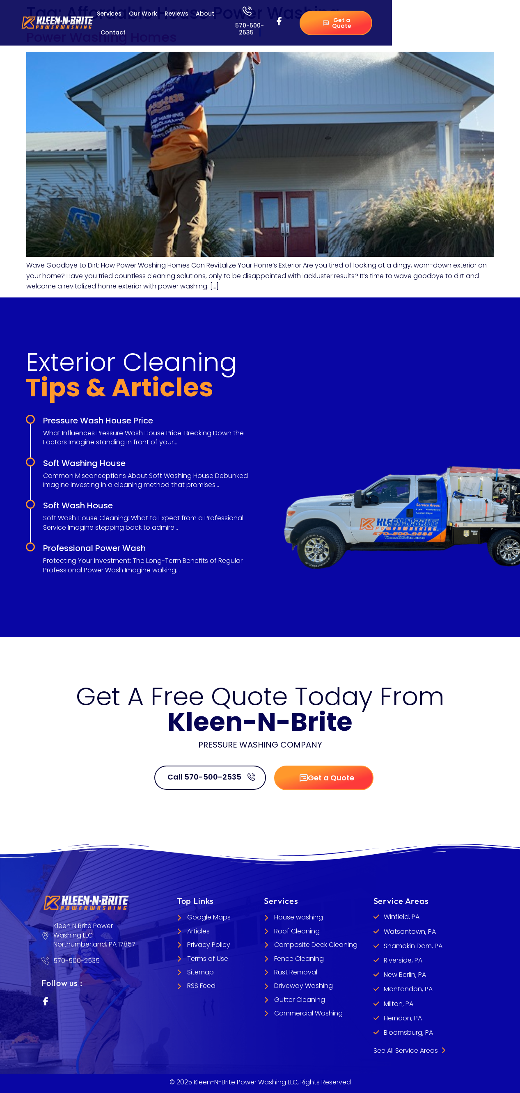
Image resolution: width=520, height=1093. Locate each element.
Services (109, 13)
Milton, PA (398, 1003)
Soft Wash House (78, 505)
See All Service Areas (409, 1050)
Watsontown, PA (410, 931)
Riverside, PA (403, 960)
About (205, 13)
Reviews (176, 13)
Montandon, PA (408, 989)
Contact (113, 32)
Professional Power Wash (94, 548)
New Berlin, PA (405, 974)
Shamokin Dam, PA (413, 946)
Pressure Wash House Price (98, 420)
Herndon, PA (403, 1018)
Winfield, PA (401, 917)
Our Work (143, 13)
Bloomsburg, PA (408, 1032)
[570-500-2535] (247, 11)
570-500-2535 (249, 29)
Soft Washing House (84, 463)
